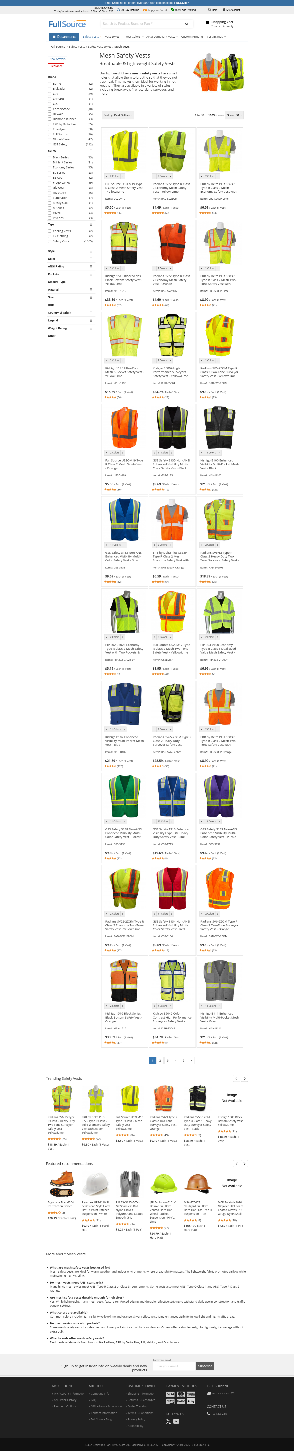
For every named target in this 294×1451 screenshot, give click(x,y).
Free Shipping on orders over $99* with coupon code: (147, 2)
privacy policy (136, 1419)
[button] (236, 1078)
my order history (65, 1400)
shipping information (141, 1393)
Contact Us (216, 1406)
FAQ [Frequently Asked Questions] (93, 1400)
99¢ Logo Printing (183, 10)
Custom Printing (192, 36)
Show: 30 (233, 115)
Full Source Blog (101, 1419)
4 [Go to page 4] (176, 1060)
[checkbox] (71, 84)
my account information (69, 1393)
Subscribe (205, 1366)
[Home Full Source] (57, 46)
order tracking (137, 1406)
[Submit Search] (187, 24)
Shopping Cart (222, 22)
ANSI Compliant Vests (160, 36)
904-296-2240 (103, 8)
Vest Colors (132, 36)
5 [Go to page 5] (183, 1060)
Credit (155, 10)
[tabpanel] (172, 589)
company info (100, 1393)
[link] (124, 198)
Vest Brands (215, 36)
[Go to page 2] (191, 1060)
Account (231, 10)
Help (212, 10)
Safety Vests (92, 36)
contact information (104, 1413)
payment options (65, 1406)
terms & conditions (141, 1413)
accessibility (135, 1426)
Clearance (56, 66)
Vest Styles (112, 36)
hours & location (106, 1406)
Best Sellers (116, 115)
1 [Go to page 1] (152, 1060)
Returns (128, 9)
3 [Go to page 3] (168, 1060)
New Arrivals (57, 59)
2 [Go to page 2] (160, 1060)
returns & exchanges (141, 1400)
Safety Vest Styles (99, 46)
